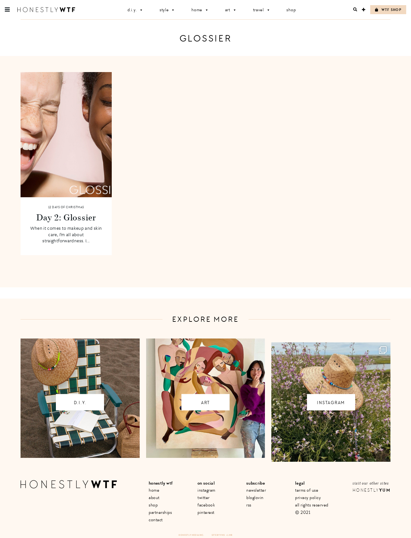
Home (200, 10)
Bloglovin (255, 497)
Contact (156, 520)
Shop (291, 10)
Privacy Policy (308, 497)
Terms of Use (306, 490)
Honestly (371, 490)
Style (167, 10)
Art (231, 10)
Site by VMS (218, 534)
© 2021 (302, 512)
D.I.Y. (135, 10)
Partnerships (160, 512)
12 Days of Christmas (66, 207)
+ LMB (229, 534)
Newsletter (256, 490)
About (154, 497)
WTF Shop (388, 9)
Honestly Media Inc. (191, 534)
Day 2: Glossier (66, 217)
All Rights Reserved (311, 505)
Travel (262, 10)
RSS (248, 505)
